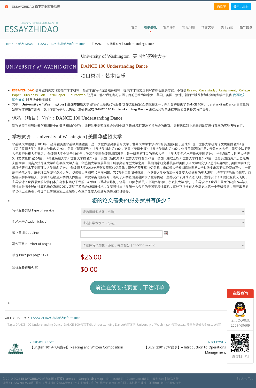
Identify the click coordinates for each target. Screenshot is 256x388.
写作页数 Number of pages (31, 244)
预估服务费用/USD (25, 267)
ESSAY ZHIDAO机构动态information (61, 44)
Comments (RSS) (137, 378)
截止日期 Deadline (25, 232)
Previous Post (42, 342)
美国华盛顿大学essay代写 (204, 325)
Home (9, 44)
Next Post (217, 342)
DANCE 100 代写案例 (78, 325)
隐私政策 (173, 378)
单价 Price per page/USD (30, 255)
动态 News (25, 44)
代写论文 (239, 95)
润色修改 (19, 99)
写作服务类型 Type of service (33, 210)
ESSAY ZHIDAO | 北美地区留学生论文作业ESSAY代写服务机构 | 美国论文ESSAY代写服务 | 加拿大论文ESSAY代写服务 (36, 26)
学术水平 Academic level (29, 221)
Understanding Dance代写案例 (114, 325)
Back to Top (245, 378)
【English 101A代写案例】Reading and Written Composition (76, 347)
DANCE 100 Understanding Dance (39, 325)
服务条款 (158, 378)
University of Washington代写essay (161, 325)
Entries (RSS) (114, 378)
